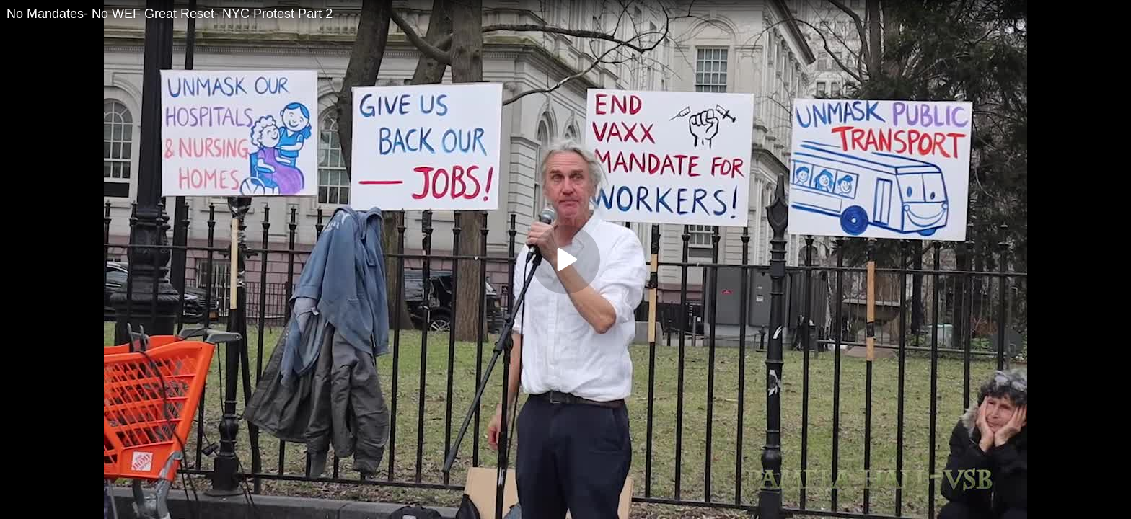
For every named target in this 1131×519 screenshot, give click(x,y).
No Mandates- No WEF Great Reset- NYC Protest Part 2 (169, 13)
